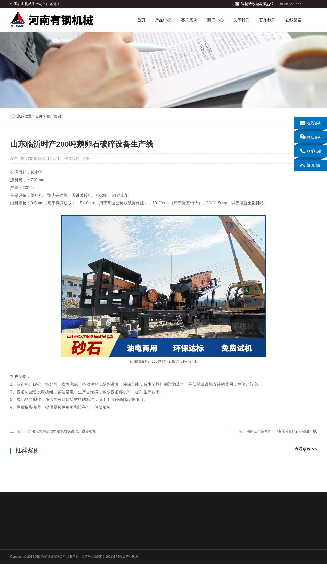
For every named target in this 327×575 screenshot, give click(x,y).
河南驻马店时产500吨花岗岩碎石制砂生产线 (282, 431)
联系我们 (267, 20)
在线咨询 (310, 123)
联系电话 (310, 151)
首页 (141, 20)
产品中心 (163, 20)
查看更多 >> (306, 449)
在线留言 (293, 20)
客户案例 (189, 20)
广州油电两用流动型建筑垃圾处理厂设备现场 (60, 431)
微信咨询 (310, 137)
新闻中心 (215, 20)
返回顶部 (310, 165)
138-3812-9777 (289, 4)
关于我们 (241, 20)
